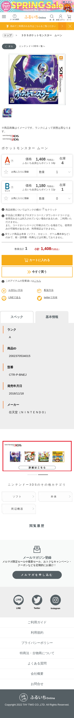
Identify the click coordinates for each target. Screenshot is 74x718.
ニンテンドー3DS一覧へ (32, 46)
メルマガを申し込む (37, 574)
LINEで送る (14, 297)
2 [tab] (40, 476)
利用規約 (37, 632)
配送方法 (48, 290)
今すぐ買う (37, 272)
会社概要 (37, 673)
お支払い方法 (15, 290)
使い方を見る (62, 26)
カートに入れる (37, 260)
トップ (8, 35)
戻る (10, 46)
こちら (37, 280)
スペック (16, 317)
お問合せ (37, 684)
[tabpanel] (37, 79)
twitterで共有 (50, 297)
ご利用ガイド (37, 622)
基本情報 (52, 317)
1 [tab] (8, 113)
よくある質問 (37, 663)
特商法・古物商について (37, 653)
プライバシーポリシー (37, 642)
